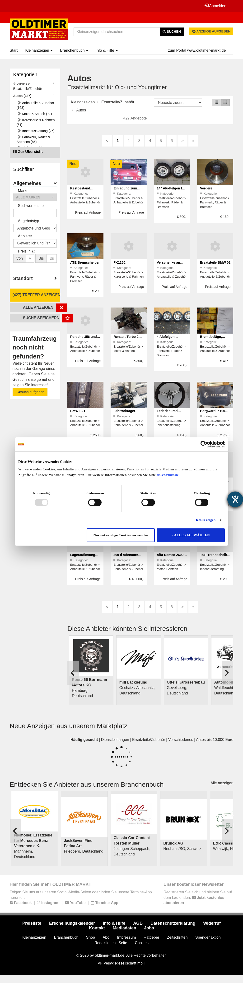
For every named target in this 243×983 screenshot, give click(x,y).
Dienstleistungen (115, 740)
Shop (90, 937)
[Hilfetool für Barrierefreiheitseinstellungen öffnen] (235, 499)
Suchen (172, 31)
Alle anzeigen (221, 783)
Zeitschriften (177, 937)
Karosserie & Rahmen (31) (36, 122)
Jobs (149, 928)
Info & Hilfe (107, 50)
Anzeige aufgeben (211, 31)
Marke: (24, 191)
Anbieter (25, 236)
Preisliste (31, 923)
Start (14, 50)
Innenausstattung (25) (38, 131)
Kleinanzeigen (38, 50)
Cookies (142, 943)
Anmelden (215, 6)
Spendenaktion (208, 937)
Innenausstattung (169, 425)
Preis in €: (26, 251)
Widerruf (212, 923)
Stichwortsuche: (31, 206)
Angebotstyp (28, 221)
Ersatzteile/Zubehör (117, 102)
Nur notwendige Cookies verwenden (120, 535)
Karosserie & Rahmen (128, 276)
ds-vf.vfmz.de (168, 475)
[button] (35, 197)
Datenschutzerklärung (172, 923)
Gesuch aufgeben (30, 392)
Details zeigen (204, 520)
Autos (81, 110)
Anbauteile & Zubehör (85, 202)
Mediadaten (124, 928)
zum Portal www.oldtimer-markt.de (197, 50)
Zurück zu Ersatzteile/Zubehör (27, 86)
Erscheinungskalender (72, 923)
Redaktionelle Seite (110, 943)
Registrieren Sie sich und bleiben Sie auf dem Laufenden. (198, 897)
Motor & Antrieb (124, 351)
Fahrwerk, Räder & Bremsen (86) (33, 139)
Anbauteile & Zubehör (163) (35, 105)
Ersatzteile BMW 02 (215, 262)
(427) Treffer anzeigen (36, 295)
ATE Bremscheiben (85, 262)
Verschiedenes (180, 740)
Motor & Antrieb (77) (36, 114)
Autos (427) (22, 96)
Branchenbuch (74, 50)
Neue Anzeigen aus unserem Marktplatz (69, 726)
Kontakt (97, 928)
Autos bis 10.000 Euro (214, 740)
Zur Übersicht (30, 152)
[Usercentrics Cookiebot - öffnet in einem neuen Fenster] (204, 444)
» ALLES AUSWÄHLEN (191, 535)
